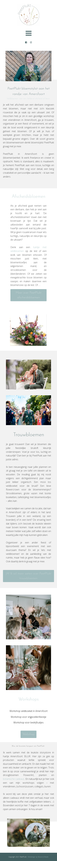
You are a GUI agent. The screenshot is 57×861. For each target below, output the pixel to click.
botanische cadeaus (13, 779)
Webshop (29, 734)
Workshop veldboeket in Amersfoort (29, 711)
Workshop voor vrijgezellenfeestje (28, 717)
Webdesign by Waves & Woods (37, 857)
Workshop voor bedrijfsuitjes (28, 722)
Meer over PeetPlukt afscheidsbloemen (28, 295)
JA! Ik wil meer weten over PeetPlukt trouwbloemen (28, 576)
